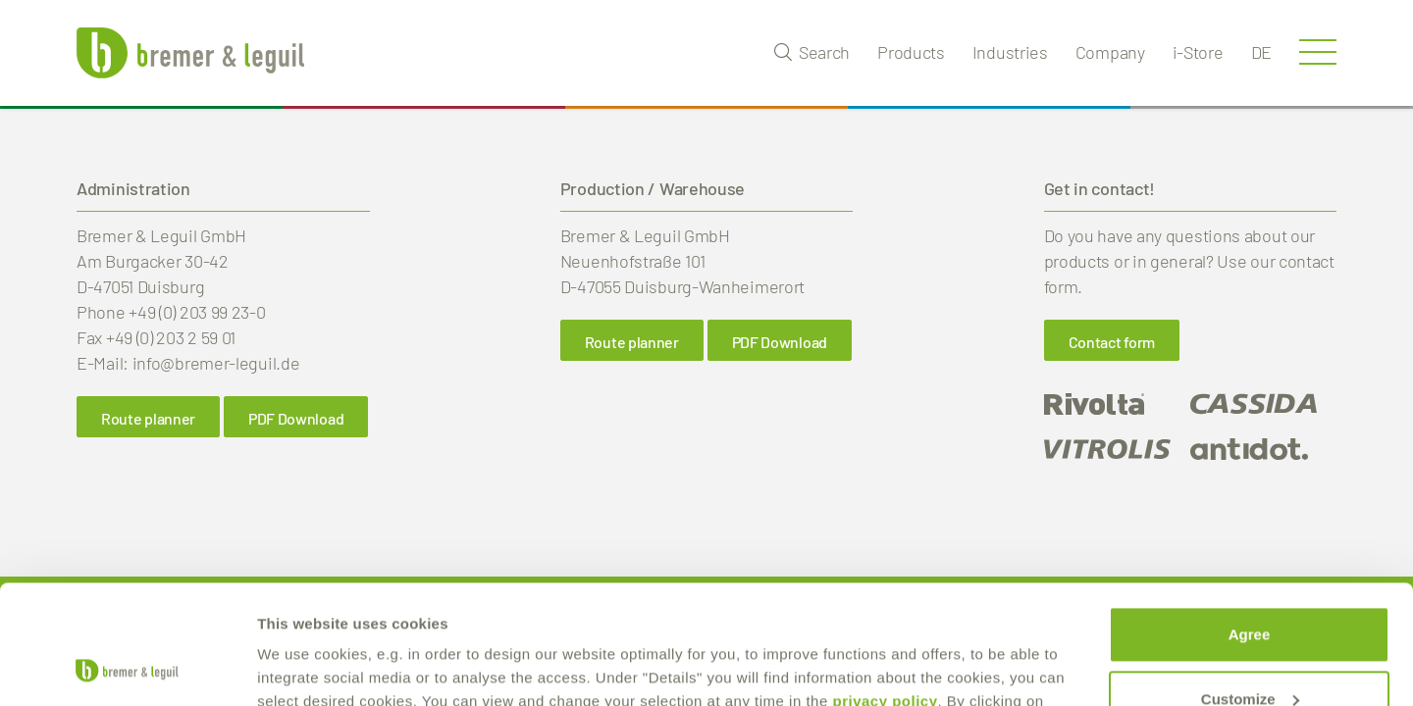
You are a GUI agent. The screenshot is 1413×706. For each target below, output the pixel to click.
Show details (302, 667)
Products (911, 52)
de (1261, 52)
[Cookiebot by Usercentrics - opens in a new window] (127, 667)
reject (1249, 651)
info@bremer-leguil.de (216, 363)
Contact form (1112, 341)
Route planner (148, 418)
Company (1110, 52)
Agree (1250, 523)
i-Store (1198, 52)
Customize (1250, 587)
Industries (1010, 52)
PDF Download (295, 418)
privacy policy (884, 589)
